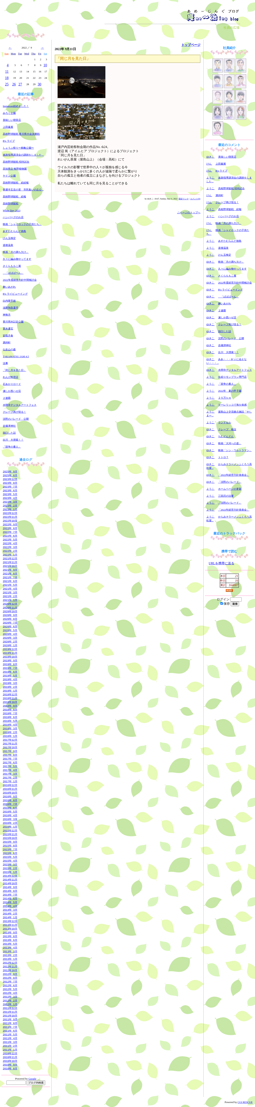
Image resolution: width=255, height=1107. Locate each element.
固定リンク (184, 199)
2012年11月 (10, 966)
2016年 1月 (10, 826)
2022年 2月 (10, 551)
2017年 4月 (10, 770)
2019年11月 (10, 653)
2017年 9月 (10, 751)
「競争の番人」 (12, 446)
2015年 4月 (10, 860)
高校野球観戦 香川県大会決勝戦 (21, 133)
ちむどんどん (226, 436)
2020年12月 (10, 603)
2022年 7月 (10, 532)
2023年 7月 (10, 486)
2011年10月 (10, 1015)
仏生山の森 (9, 349)
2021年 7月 (10, 577)
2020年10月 (10, 611)
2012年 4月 (10, 993)
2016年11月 (10, 789)
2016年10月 (10, 792)
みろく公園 (9, 113)
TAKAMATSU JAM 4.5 (16, 356)
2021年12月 (10, 558)
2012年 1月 (10, 1004)
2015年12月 (10, 830)
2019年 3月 (10, 683)
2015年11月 (10, 834)
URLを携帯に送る (221, 563)
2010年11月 (10, 1057)
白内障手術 (9, 300)
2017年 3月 (10, 774)
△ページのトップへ (188, 212)
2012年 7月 (10, 981)
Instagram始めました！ (16, 106)
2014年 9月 (10, 887)
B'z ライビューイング (15, 293)
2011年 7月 (10, 1027)
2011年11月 (10, 1012)
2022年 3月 (10, 547)
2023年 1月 (10, 509)
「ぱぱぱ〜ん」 (13, 272)
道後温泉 (8, 245)
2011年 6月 (10, 1030)
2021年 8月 (10, 573)
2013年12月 (10, 921)
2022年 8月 (10, 528)
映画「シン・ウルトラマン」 (235, 450)
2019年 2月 (10, 687)
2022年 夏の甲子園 (230, 390)
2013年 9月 (10, 932)
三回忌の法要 (226, 495)
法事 (5, 363)
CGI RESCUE (245, 1102)
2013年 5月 (10, 944)
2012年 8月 (10, 978)
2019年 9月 (10, 660)
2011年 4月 (10, 1038)
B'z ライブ (9, 140)
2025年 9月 (10, 471)
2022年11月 (10, 517)
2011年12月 (10, 1008)
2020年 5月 (10, 630)
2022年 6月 (10, 535)
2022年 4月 (10, 543)
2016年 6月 (10, 808)
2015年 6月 (10, 853)
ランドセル (224, 422)
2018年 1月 (10, 736)
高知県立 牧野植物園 (15, 168)
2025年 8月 (10, 475)
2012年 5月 (10, 989)
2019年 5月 (10, 675)
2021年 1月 (10, 600)
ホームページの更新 (229, 488)
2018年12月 (10, 694)
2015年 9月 (10, 842)
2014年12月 (10, 876)
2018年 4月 (10, 724)
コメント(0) (195, 199)
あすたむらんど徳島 (14, 231)
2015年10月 (10, 838)
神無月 (7, 314)
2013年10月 (10, 928)
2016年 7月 (10, 804)
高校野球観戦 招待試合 (16, 161)
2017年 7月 (10, 758)
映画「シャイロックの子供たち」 (22, 224)
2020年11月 (10, 607)
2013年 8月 (10, 936)
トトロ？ (223, 457)
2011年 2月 (10, 1046)
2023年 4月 (10, 498)
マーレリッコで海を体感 (232, 404)
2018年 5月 (10, 721)
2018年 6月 (10, 717)
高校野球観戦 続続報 (16, 182)
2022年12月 (10, 513)
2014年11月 (10, 879)
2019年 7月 (10, 668)
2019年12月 (10, 649)
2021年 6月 (10, 581)
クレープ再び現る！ (14, 411)
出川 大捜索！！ (13, 439)
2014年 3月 (10, 910)
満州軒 (7, 342)
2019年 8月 (10, 664)
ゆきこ (210, 156)
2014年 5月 (10, 902)
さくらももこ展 (12, 265)
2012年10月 (10, 970)
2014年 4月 (10, 906)
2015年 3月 (10, 864)
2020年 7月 (10, 622)
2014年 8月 (10, 891)
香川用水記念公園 (13, 321)
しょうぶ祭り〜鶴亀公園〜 (18, 147)
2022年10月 (10, 520)
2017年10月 (10, 747)
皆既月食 (8, 335)
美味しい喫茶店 (12, 120)
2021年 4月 (10, 588)
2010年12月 (10, 1053)
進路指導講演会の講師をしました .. (23, 154)
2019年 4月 (10, 679)
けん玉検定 (9, 238)
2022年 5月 (10, 539)
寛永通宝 (8, 328)
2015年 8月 (10, 845)
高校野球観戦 (10, 203)
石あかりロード (12, 384)
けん (209, 163)
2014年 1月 (10, 917)
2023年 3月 (10, 501)
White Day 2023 (11, 210)
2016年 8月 (10, 800)
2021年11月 (10, 562)
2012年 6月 (10, 985)
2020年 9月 (10, 615)
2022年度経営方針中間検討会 (20, 279)
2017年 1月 (10, 781)
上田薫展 (8, 126)
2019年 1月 (10, 690)
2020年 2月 (10, 641)
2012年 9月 (10, 974)
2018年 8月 (10, 709)
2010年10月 (10, 1061)
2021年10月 (10, 566)
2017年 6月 (10, 762)
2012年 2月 (10, 1000)
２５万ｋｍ (224, 397)
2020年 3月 (10, 638)
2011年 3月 (10, 1042)
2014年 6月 (10, 898)
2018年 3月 (10, 728)
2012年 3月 (10, 996)
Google (32, 1078)
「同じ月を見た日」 (14, 370)
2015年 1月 (10, 872)
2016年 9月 (10, 796)
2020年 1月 (10, 645)
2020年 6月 (10, 626)
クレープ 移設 (227, 429)
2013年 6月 (10, 940)
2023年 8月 (10, 483)
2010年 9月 (10, 1064)
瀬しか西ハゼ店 (12, 391)
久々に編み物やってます (17, 259)
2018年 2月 (10, 732)
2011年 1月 (10, 1049)
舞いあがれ (9, 286)
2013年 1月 (10, 959)
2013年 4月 (10, 947)
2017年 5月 (10, 766)
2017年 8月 (10, 755)
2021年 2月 (10, 596)
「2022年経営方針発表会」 (233, 474)
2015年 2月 (10, 868)
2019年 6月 (10, 672)
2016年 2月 (10, 823)
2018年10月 (10, 702)
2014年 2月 (10, 913)
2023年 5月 (10, 494)
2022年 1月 (10, 554)
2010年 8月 (10, 1068)
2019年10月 (10, 656)
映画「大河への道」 (229, 443)
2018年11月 (10, 698)
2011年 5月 (10, 1034)
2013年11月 (10, 925)
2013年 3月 (10, 951)
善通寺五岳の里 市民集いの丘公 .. (23, 189)
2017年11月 (10, 743)
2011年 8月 (10, 1023)
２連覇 (7, 398)
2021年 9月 (10, 569)
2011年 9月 (10, 1019)
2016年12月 (10, 785)
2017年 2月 (10, 777)
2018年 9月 (10, 706)
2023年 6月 (10, 490)
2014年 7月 (10, 894)
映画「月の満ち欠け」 (16, 252)
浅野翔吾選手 (10, 307)
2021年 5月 (10, 585)
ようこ (210, 177)
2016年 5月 (10, 811)
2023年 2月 (10, 505)
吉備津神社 (9, 425)
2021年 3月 (10, 592)
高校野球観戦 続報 (14, 196)
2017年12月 (10, 740)
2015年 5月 (10, 857)
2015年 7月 (10, 849)
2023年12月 (10, 479)
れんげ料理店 (10, 377)
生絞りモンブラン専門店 (232, 376)
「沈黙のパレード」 (229, 481)
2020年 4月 (10, 634)
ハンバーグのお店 (13, 217)
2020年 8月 (10, 619)
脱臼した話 (9, 432)
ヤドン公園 (9, 175)
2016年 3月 (10, 819)
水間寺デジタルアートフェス (19, 404)
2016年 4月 (10, 815)
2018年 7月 (10, 713)
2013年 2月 (10, 955)
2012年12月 (10, 962)
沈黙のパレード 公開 (16, 418)
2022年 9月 (10, 524)
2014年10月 (10, 883)
